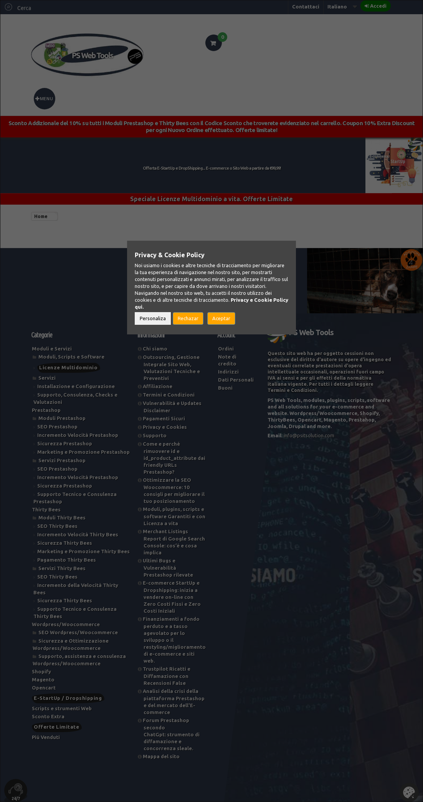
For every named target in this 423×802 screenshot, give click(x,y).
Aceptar (221, 318)
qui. (139, 306)
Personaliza (153, 318)
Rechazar (188, 318)
